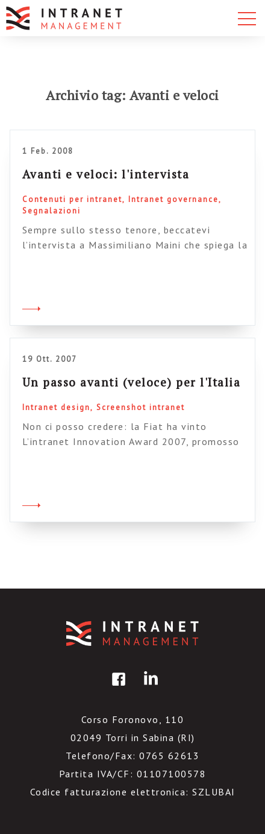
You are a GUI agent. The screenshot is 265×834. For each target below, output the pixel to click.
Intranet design (56, 407)
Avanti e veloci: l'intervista (106, 174)
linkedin (148, 687)
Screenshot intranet (140, 407)
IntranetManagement (132, 633)
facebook (116, 687)
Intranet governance (173, 199)
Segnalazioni (51, 211)
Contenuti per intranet (72, 199)
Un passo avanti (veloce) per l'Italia (131, 382)
